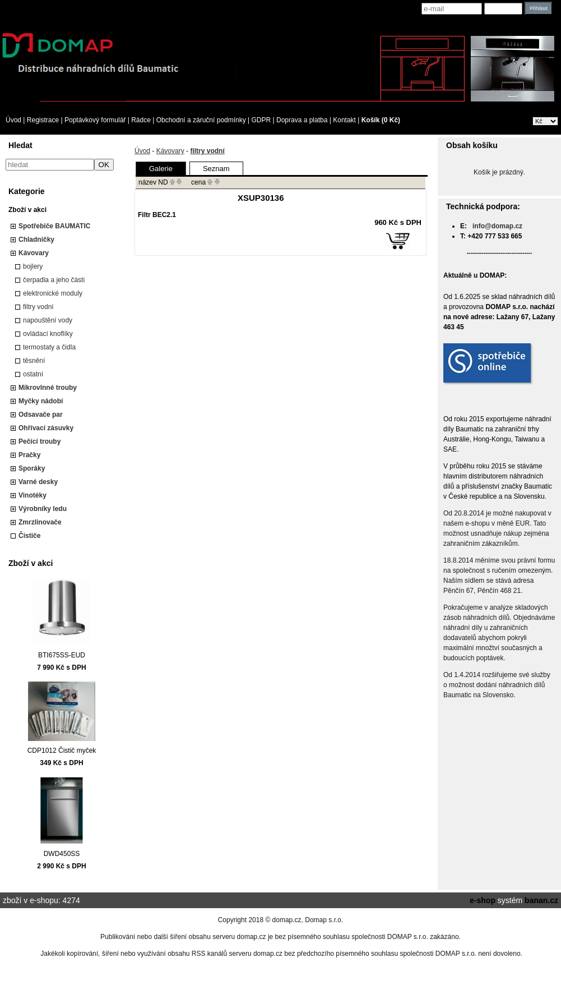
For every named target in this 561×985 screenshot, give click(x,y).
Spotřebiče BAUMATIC (54, 226)
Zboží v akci (27, 210)
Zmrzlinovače (40, 522)
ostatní (33, 374)
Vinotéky (32, 495)
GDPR (261, 120)
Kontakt (344, 120)
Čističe (29, 536)
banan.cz (541, 900)
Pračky (29, 455)
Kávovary (33, 253)
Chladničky (36, 239)
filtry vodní (38, 307)
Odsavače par (40, 414)
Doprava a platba (301, 120)
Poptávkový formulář (95, 120)
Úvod (13, 120)
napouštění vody (47, 320)
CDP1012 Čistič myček (61, 750)
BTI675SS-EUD (61, 655)
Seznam (216, 168)
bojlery (33, 266)
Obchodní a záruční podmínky (201, 120)
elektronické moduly (52, 293)
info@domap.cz (497, 226)
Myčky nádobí (40, 401)
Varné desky (38, 482)
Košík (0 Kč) (380, 120)
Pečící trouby (39, 441)
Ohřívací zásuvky (45, 428)
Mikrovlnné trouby (47, 388)
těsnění (34, 361)
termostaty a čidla (49, 347)
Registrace (43, 120)
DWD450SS (62, 854)
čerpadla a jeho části (54, 280)
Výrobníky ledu (42, 509)
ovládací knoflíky (48, 334)
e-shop (482, 900)
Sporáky (31, 468)
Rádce (141, 120)
